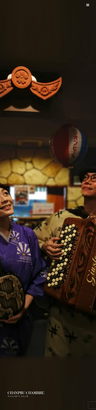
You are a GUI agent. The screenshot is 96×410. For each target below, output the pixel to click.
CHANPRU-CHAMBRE (26, 393)
